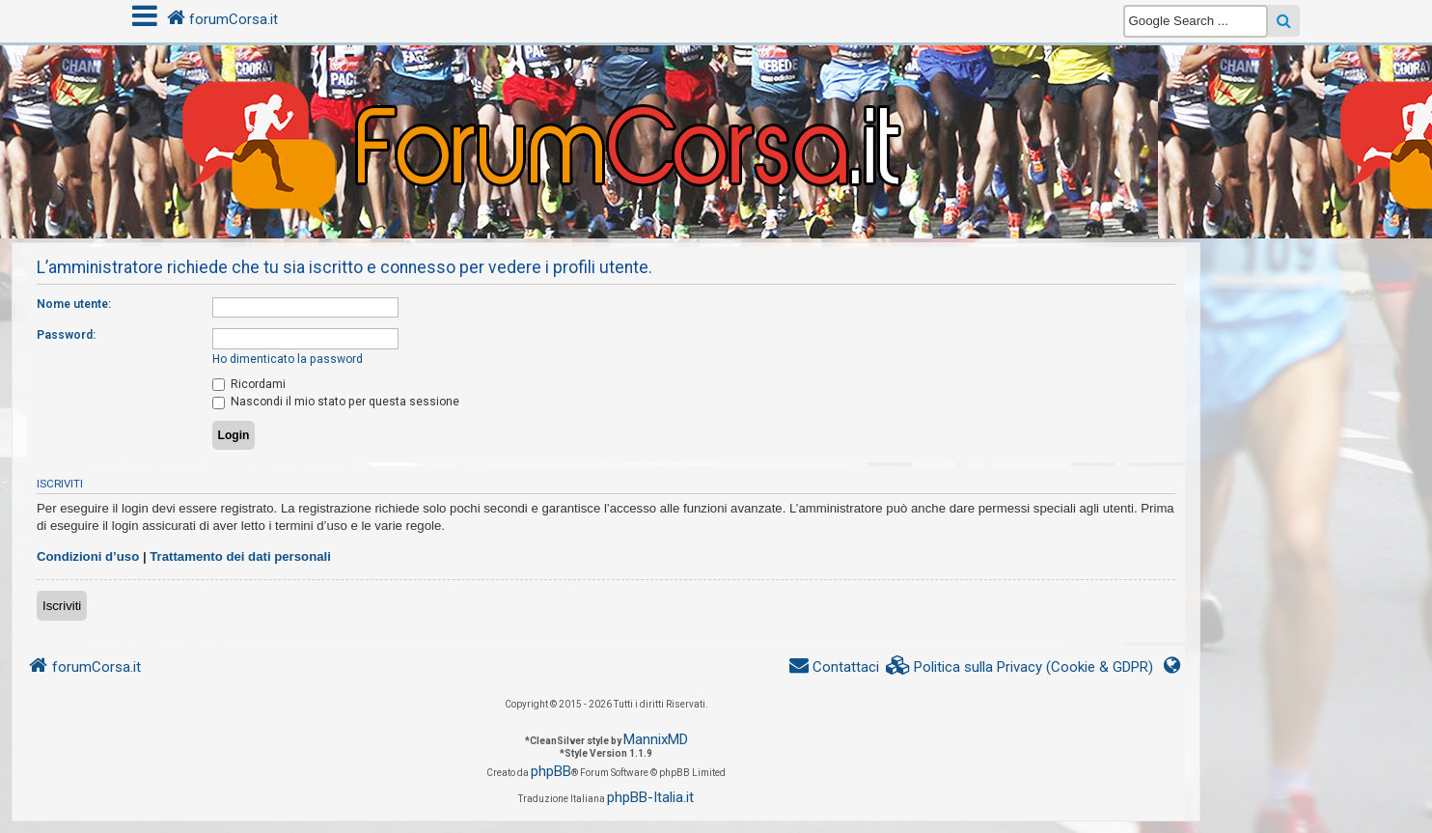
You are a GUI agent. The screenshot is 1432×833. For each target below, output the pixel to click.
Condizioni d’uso (88, 556)
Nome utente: (74, 304)
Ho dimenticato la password (287, 359)
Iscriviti (61, 605)
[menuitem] (1020, 667)
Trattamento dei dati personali (240, 556)
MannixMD (655, 739)
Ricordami (249, 384)
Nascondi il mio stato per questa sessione (335, 401)
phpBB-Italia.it (650, 797)
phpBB (551, 771)
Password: (66, 335)
